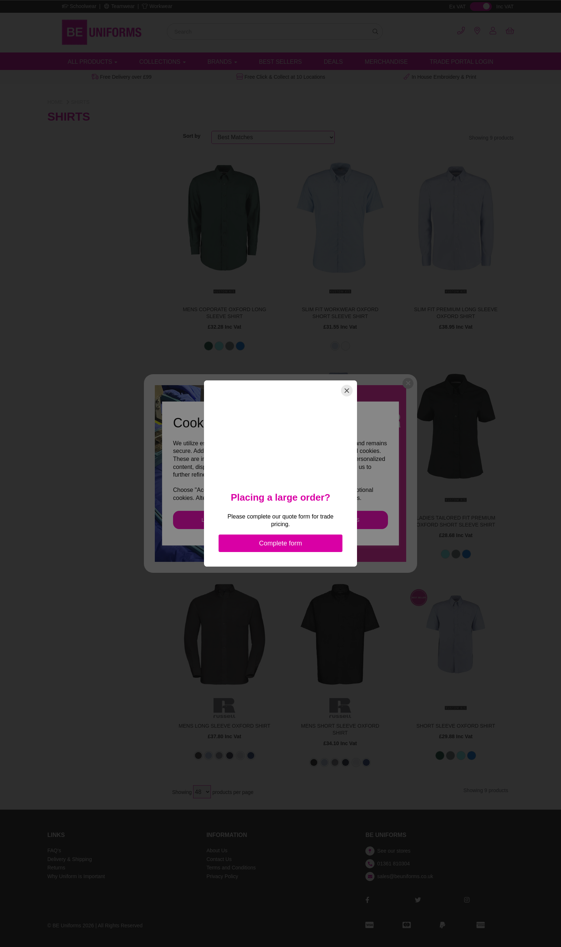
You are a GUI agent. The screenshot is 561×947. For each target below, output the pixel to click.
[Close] (347, 390)
